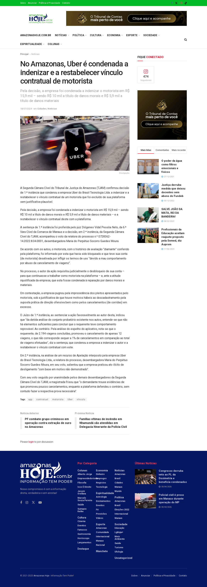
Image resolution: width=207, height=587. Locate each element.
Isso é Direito (84, 487)
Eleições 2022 (122, 509)
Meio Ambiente (120, 537)
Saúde (81, 504)
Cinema (81, 521)
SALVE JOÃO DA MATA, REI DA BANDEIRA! (172, 213)
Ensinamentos (103, 501)
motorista (58, 399)
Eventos (82, 525)
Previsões (101, 514)
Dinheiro (100, 474)
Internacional (102, 536)
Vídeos (99, 518)
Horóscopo (83, 538)
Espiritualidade (31, 44)
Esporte (131, 35)
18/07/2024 (26, 108)
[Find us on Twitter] (33, 502)
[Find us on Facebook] (21, 503)
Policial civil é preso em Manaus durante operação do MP (171, 498)
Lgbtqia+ (119, 532)
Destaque (83, 548)
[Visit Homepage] (40, 18)
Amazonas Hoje (41, 575)
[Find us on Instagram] (27, 503)
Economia (113, 35)
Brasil (117, 478)
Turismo (119, 547)
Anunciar (32, 3)
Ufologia (119, 552)
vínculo (81, 399)
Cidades (41, 108)
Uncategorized (123, 558)
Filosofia (82, 482)
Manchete (102, 551)
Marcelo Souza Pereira (85, 499)
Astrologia (101, 497)
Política (78, 35)
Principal (24, 54)
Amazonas (101, 528)
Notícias (61, 35)
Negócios (101, 482)
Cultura (95, 35)
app (30, 399)
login (31, 441)
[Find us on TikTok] (186, 3)
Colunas (53, 44)
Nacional (100, 545)
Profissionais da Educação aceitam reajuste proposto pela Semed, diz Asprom (172, 237)
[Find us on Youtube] (40, 503)
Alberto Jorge (85, 474)
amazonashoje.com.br (35, 35)
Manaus (100, 541)
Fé (97, 509)
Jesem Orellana (82, 492)
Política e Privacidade (49, 3)
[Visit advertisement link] (126, 18)
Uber (70, 399)
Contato (66, 3)
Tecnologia (101, 487)
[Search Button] (185, 39)
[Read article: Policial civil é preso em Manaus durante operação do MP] (145, 500)
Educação (119, 528)
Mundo (118, 491)
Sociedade (150, 35)
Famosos (82, 530)
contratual (42, 399)
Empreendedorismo (88, 478)
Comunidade (102, 532)
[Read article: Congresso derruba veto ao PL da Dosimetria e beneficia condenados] (145, 476)
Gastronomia (84, 534)
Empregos (101, 478)
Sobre (23, 3)
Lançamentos (84, 542)
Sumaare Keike (82, 510)
